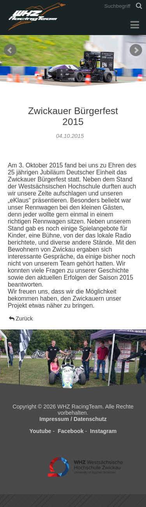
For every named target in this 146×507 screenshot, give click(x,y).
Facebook (71, 431)
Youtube (40, 431)
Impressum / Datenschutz (73, 419)
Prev (10, 50)
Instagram (103, 431)
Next (136, 50)
